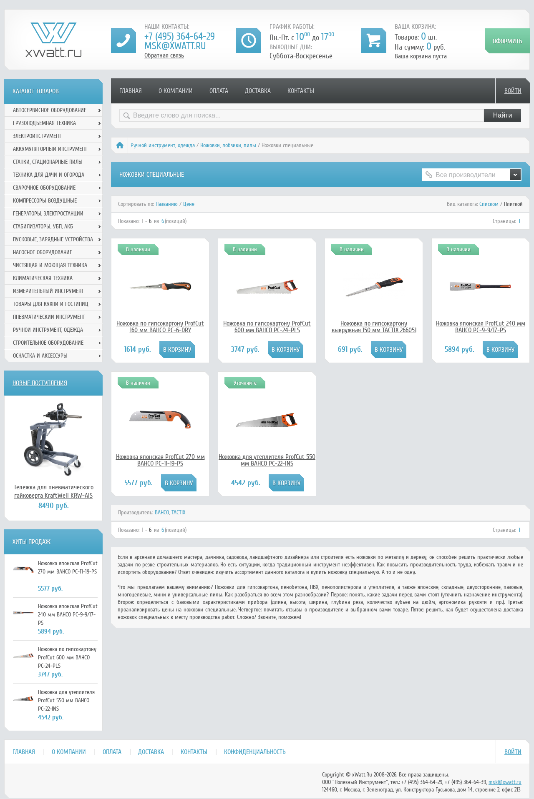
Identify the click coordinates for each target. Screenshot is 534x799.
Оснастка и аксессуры (40, 355)
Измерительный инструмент (48, 291)
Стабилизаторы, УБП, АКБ (43, 226)
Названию (167, 204)
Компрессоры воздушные (45, 200)
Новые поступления (40, 383)
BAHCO (162, 512)
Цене (188, 204)
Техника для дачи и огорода (48, 174)
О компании (176, 91)
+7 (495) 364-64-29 (179, 36)
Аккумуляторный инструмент (50, 149)
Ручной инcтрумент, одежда (163, 145)
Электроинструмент (37, 136)
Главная (130, 91)
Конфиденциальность (255, 752)
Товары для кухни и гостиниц (50, 304)
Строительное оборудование (48, 342)
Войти (512, 91)
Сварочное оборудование (44, 187)
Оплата (218, 91)
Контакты (300, 91)
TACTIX (178, 512)
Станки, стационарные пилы (48, 161)
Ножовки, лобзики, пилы (228, 145)
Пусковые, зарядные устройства (53, 239)
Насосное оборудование (42, 252)
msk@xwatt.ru (175, 46)
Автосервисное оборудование (49, 110)
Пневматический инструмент (49, 317)
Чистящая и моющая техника (50, 265)
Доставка (258, 91)
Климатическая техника (43, 278)
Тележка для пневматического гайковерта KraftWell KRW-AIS (53, 491)
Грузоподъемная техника (44, 123)
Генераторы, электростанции (48, 213)
